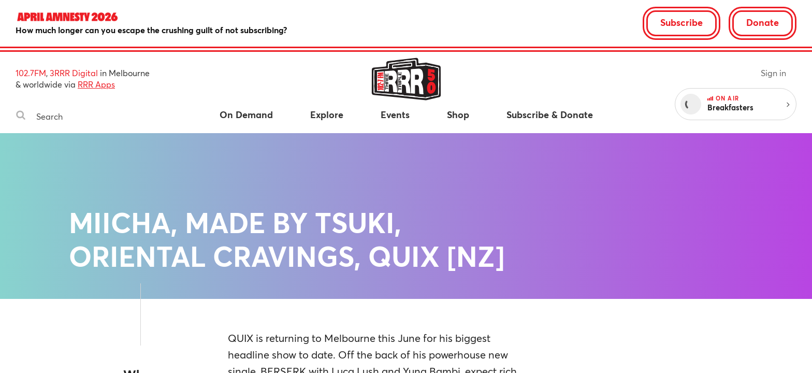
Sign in (773, 72)
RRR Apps (96, 84)
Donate (762, 22)
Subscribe (681, 22)
